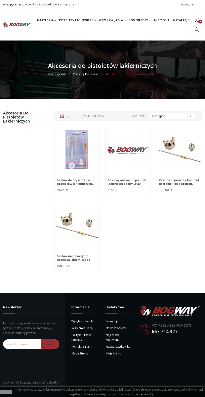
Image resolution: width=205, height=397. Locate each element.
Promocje (112, 321)
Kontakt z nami (81, 346)
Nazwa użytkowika (118, 346)
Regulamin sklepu (82, 328)
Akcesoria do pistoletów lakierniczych (16, 117)
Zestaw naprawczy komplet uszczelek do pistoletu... (179, 182)
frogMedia (51, 382)
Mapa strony (79, 353)
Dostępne (172, 116)
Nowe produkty (116, 328)
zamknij (6, 392)
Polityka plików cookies (81, 337)
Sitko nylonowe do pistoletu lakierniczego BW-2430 (128, 182)
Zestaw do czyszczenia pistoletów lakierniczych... (75, 182)
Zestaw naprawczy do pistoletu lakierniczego (73, 258)
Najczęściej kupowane (113, 337)
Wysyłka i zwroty (82, 321)
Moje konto (113, 353)
